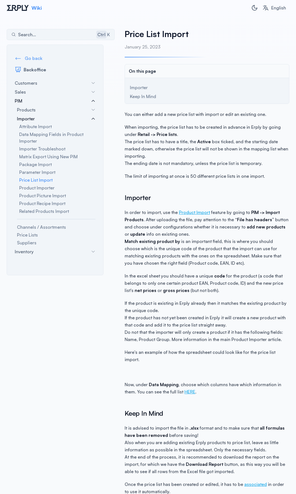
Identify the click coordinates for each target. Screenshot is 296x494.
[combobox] (274, 7)
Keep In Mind (135, 96)
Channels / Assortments (41, 228)
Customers (57, 84)
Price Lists (27, 236)
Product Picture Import (42, 196)
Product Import (186, 205)
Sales (57, 93)
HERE (169, 377)
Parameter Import (37, 173)
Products (58, 111)
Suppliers (26, 244)
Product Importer (37, 189)
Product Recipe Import (42, 204)
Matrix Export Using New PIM (48, 157)
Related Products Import (44, 212)
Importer (58, 120)
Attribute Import (35, 127)
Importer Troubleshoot (42, 150)
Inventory (57, 252)
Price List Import (36, 181)
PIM (57, 102)
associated (247, 470)
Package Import (35, 165)
